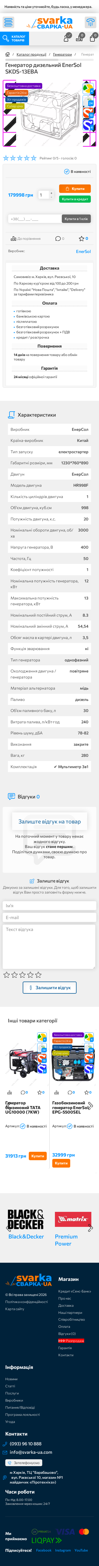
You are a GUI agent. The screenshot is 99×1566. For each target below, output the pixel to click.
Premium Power (66, 1240)
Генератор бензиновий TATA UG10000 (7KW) (23, 1107)
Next (90, 1106)
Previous (8, 1106)
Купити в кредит (75, 199)
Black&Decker (26, 1236)
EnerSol (83, 251)
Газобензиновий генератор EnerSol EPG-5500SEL (70, 1107)
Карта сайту (14, 1309)
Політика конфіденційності (26, 1302)
